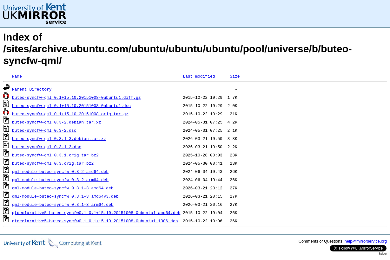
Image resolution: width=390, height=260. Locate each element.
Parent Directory (32, 89)
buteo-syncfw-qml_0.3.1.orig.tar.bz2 (55, 155)
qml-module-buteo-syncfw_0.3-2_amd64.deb (60, 171)
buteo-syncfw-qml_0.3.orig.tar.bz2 (53, 163)
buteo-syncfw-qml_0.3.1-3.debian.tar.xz (59, 138)
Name (17, 76)
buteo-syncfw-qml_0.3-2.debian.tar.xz (56, 122)
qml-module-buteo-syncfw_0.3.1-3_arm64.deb (63, 204)
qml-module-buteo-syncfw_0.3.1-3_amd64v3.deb (65, 196)
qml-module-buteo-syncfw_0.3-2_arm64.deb (60, 179)
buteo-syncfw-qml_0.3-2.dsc (44, 130)
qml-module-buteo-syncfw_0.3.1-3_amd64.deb (63, 188)
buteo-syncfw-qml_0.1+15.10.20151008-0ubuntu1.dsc (71, 105)
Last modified (199, 76)
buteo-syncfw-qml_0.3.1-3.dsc (46, 146)
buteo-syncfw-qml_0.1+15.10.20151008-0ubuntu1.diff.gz (76, 97)
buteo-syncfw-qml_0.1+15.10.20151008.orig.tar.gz (70, 114)
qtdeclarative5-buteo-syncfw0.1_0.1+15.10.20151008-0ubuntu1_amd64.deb (96, 212)
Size (235, 76)
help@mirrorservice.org (366, 241)
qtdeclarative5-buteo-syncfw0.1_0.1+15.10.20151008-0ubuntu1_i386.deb (95, 221)
